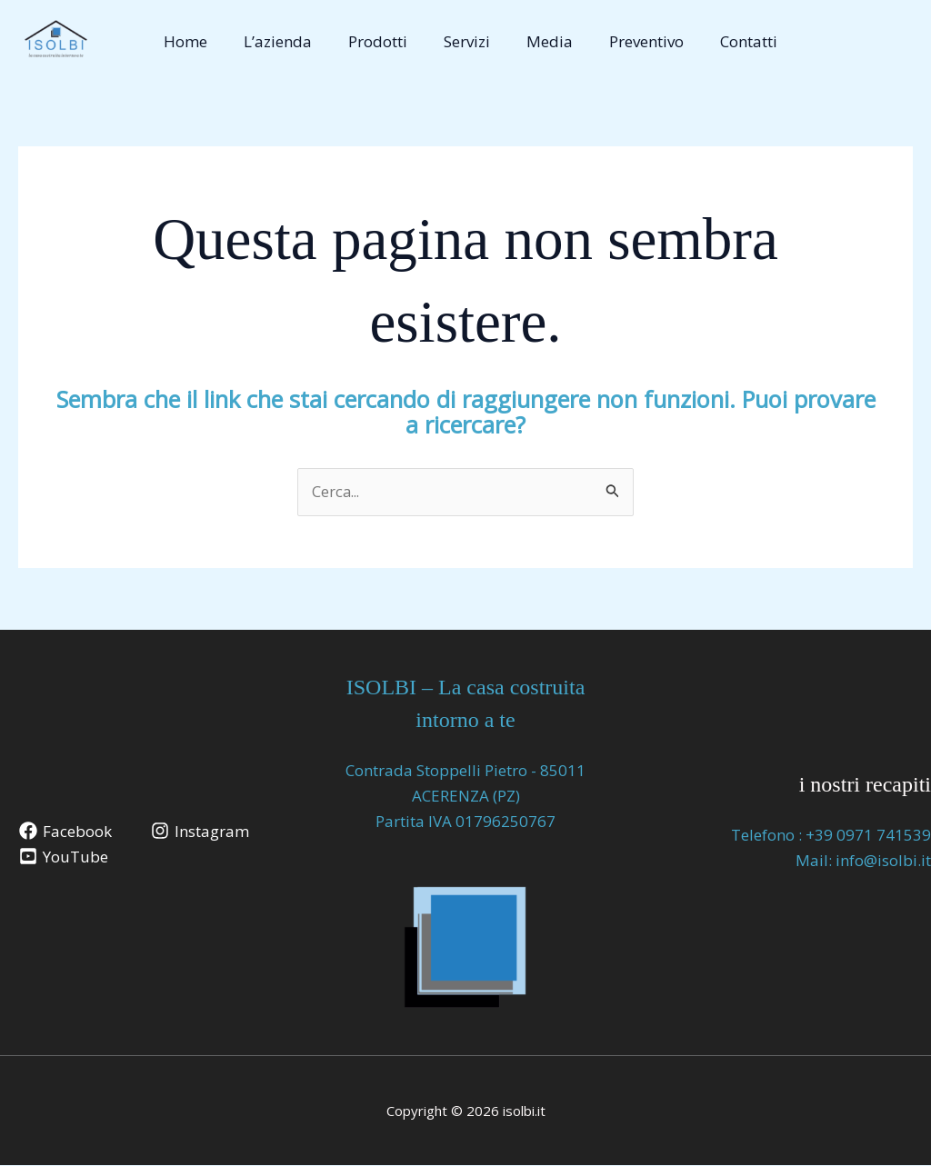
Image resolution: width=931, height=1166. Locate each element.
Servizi (462, 41)
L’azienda (284, 41)
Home (197, 41)
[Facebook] (66, 831)
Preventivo (631, 41)
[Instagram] (201, 831)
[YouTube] (64, 857)
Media (539, 41)
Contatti (727, 41)
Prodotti (378, 41)
